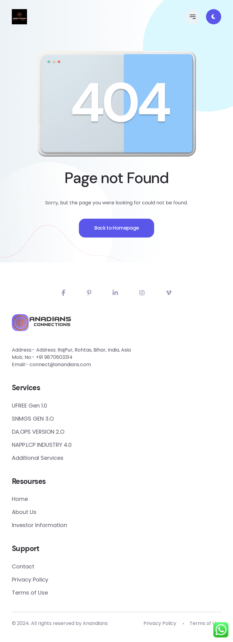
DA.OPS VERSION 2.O (38, 432)
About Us (24, 512)
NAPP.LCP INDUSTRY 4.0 (42, 445)
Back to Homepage (116, 237)
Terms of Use (30, 592)
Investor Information (39, 525)
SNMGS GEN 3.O (33, 418)
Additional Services (37, 458)
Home (20, 499)
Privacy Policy (30, 579)
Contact (23, 566)
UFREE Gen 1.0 (29, 405)
